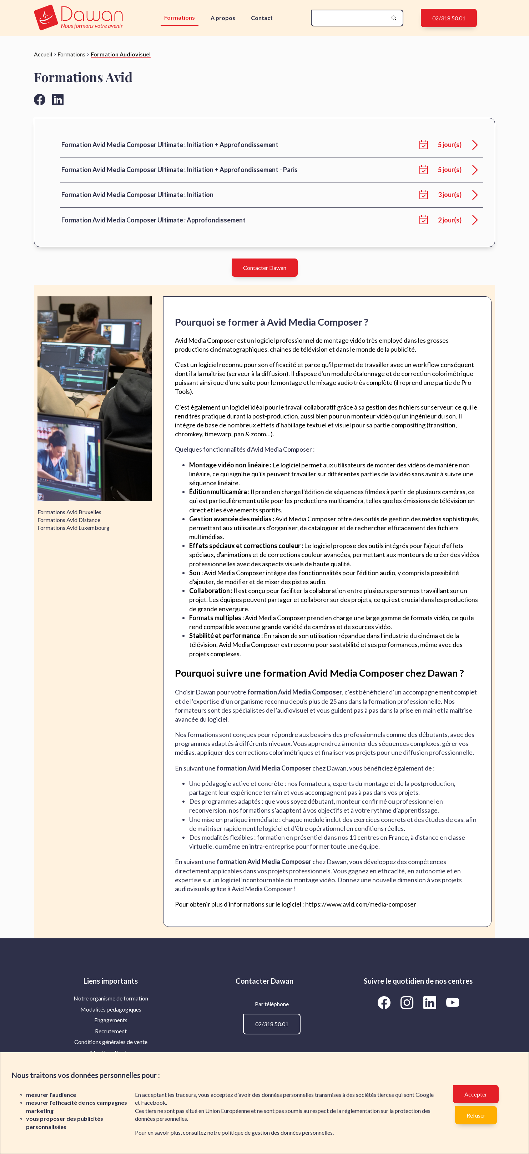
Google (424, 1094)
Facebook (153, 1102)
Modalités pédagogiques (110, 1009)
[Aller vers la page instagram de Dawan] (408, 1002)
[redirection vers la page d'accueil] (80, 18)
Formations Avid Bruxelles (69, 511)
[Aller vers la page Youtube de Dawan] (452, 1002)
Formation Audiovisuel (121, 54)
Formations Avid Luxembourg (73, 527)
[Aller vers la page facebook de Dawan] (39, 99)
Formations (179, 17)
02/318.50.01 (448, 18)
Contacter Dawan (264, 267)
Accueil (43, 54)
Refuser (476, 1115)
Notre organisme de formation (111, 998)
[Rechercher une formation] (351, 18)
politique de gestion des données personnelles (277, 1132)
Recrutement (111, 1031)
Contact (262, 17)
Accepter (475, 1094)
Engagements (110, 1020)
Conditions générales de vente (110, 1041)
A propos (223, 17)
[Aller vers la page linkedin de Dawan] (58, 99)
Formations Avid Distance (68, 519)
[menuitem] (111, 998)
